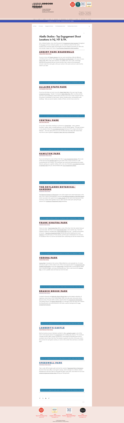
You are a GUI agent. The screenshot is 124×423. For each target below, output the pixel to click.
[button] (56, 19)
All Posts (34, 26)
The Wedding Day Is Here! (60, 26)
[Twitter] (46, 3)
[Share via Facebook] (39, 398)
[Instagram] (52, 3)
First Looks (41, 26)
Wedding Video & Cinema (72, 26)
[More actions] (84, 33)
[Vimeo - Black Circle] (43, 3)
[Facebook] (45, 3)
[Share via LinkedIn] (45, 398)
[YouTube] (48, 3)
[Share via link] (48, 398)
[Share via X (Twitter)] (42, 398)
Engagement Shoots (49, 26)
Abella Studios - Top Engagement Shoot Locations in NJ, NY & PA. (60, 38)
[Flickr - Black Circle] (50, 3)
